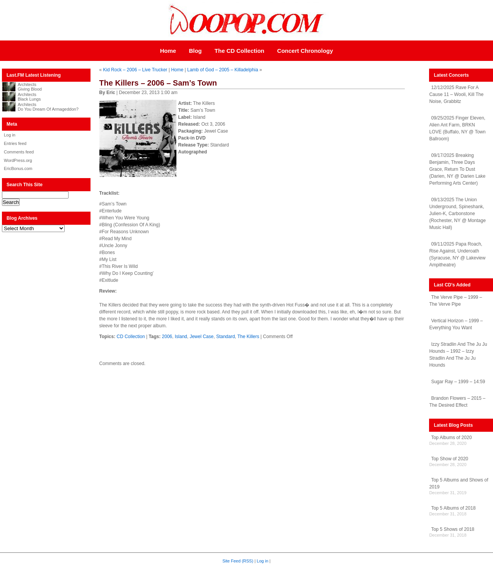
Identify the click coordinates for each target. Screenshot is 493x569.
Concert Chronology (305, 50)
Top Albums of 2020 (451, 437)
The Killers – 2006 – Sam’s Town (158, 83)
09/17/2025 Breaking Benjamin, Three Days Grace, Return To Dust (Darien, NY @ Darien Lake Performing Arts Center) (457, 169)
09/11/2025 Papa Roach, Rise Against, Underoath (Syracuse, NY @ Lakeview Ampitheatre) (457, 254)
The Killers (248, 336)
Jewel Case (201, 336)
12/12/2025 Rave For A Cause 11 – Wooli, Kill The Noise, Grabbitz (456, 94)
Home (168, 50)
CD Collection (131, 336)
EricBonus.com (18, 168)
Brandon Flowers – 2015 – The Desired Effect (457, 402)
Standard (225, 336)
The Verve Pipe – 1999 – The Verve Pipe (455, 301)
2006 (167, 336)
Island (181, 336)
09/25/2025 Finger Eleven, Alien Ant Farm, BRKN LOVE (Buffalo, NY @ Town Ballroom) (457, 128)
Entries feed (15, 143)
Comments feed (19, 152)
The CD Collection (239, 50)
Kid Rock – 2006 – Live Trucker (135, 69)
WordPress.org (18, 160)
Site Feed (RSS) (238, 561)
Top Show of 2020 (449, 458)
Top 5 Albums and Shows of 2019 (458, 483)
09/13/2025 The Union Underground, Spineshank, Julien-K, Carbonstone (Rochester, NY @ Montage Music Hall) (457, 213)
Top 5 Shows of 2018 (452, 529)
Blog (195, 50)
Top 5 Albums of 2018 (453, 508)
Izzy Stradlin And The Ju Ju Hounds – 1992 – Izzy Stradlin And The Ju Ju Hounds (458, 355)
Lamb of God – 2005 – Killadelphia (222, 69)
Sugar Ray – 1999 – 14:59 (458, 381)
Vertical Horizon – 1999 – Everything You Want (456, 324)
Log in (9, 135)
